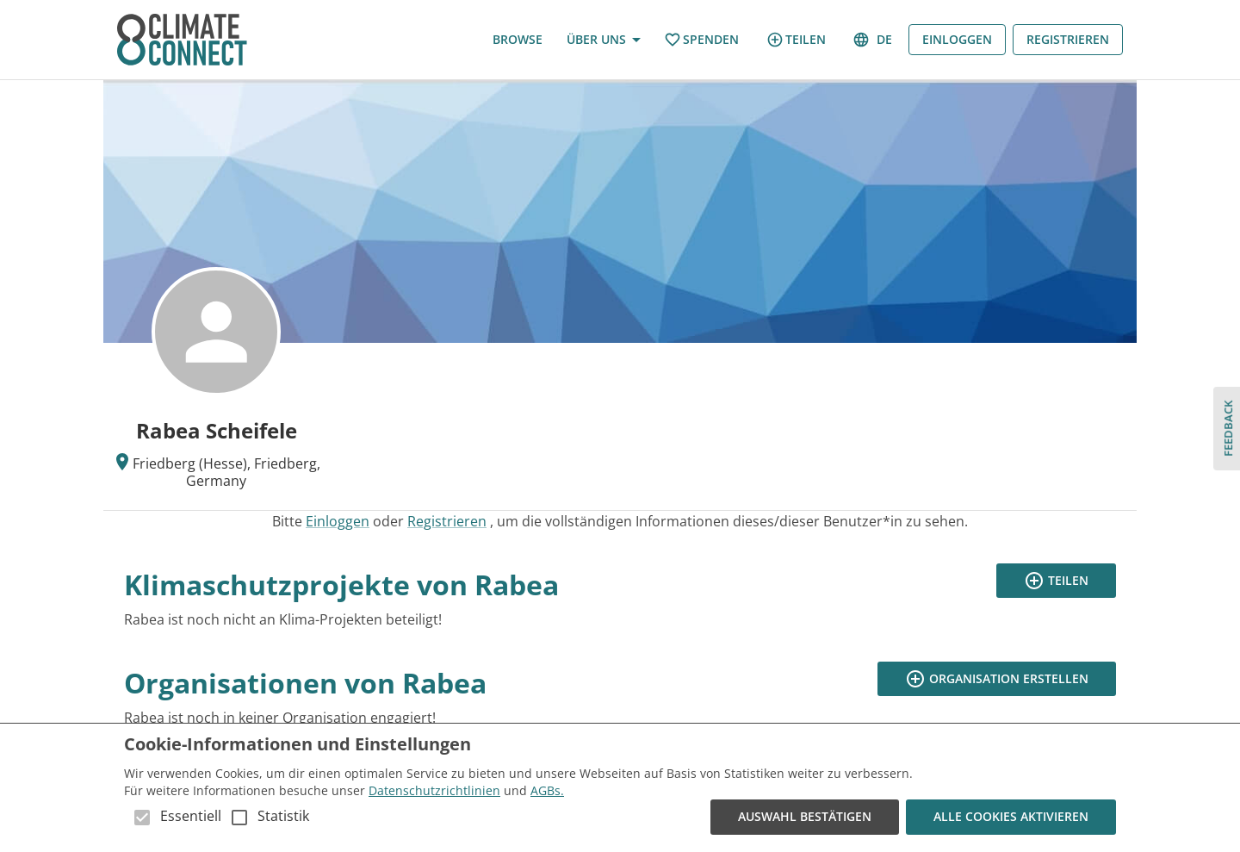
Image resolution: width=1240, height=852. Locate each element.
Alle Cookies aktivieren (1011, 817)
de (874, 40)
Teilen (796, 39)
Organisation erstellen (996, 679)
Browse (517, 40)
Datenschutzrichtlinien (434, 790)
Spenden (701, 40)
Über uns (603, 40)
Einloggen (957, 40)
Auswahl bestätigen (804, 817)
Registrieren (1068, 40)
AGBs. (547, 790)
